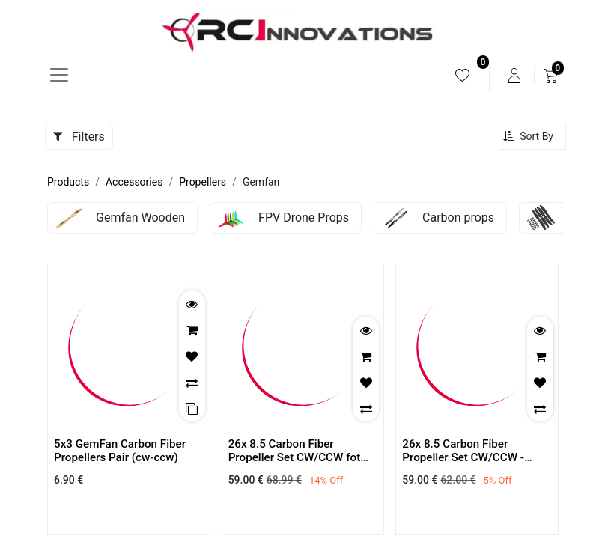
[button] (532, 136)
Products (68, 182)
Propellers (202, 182)
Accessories (134, 182)
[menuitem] (462, 75)
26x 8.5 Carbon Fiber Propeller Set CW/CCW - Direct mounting (463, 457)
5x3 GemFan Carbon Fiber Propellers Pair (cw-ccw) (120, 450)
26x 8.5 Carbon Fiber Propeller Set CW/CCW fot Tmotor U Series (294, 457)
